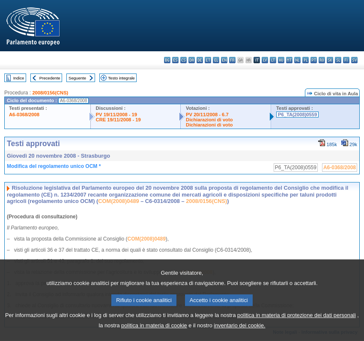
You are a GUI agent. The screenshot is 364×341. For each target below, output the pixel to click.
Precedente (49, 78)
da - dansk (191, 60)
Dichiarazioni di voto (209, 119)
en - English (224, 60)
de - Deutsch (200, 60)
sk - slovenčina (330, 60)
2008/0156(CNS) (50, 92)
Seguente (77, 78)
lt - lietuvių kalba (273, 60)
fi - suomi (346, 60)
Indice (18, 78)
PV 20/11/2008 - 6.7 (207, 114)
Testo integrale (121, 78)
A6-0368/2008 (24, 114)
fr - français (232, 60)
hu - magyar (281, 60)
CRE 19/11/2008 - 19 (118, 119)
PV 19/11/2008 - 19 (116, 114)
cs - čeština (183, 60)
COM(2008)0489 (118, 201)
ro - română (322, 60)
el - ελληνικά (216, 60)
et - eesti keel (208, 60)
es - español (175, 60)
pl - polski (305, 60)
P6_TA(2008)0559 (297, 114)
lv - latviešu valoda (265, 60)
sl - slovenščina (338, 60)
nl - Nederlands (297, 60)
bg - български (167, 60)
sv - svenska (354, 60)
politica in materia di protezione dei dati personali (296, 326)
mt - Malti (289, 60)
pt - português (313, 60)
